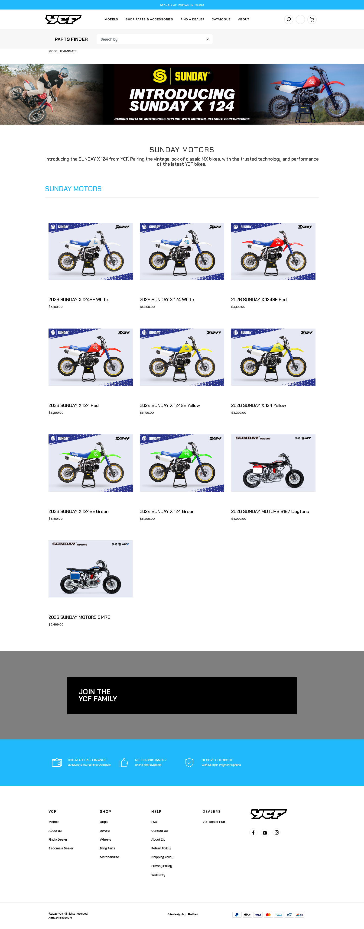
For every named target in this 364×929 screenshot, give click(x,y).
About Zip (158, 840)
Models (111, 19)
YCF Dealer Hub (214, 822)
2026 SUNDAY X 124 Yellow (258, 405)
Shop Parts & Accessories (149, 19)
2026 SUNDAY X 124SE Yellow (170, 405)
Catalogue (221, 19)
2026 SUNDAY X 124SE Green (79, 511)
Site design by (182, 914)
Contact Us (159, 831)
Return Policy (161, 848)
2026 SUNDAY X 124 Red (74, 405)
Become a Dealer (61, 848)
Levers (105, 831)
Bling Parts (107, 848)
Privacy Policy (161, 866)
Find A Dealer (192, 19)
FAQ (154, 822)
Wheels (105, 840)
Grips (103, 822)
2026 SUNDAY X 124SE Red (259, 300)
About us (55, 831)
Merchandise (109, 857)
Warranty (158, 875)
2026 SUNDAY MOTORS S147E (79, 617)
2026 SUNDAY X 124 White (167, 300)
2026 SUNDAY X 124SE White (78, 300)
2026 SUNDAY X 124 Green (167, 511)
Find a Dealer (58, 840)
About (243, 19)
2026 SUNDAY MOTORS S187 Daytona (270, 511)
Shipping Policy (162, 857)
